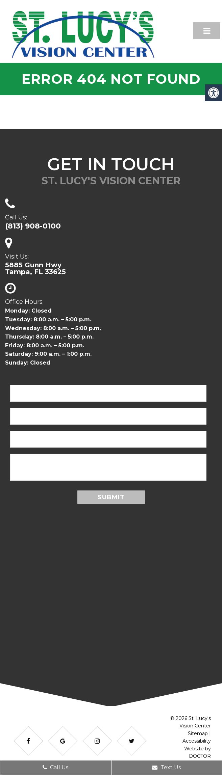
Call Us (55, 767)
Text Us (166, 767)
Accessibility (196, 741)
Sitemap (198, 733)
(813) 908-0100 (33, 226)
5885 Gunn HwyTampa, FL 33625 (35, 268)
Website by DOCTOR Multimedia (197, 756)
